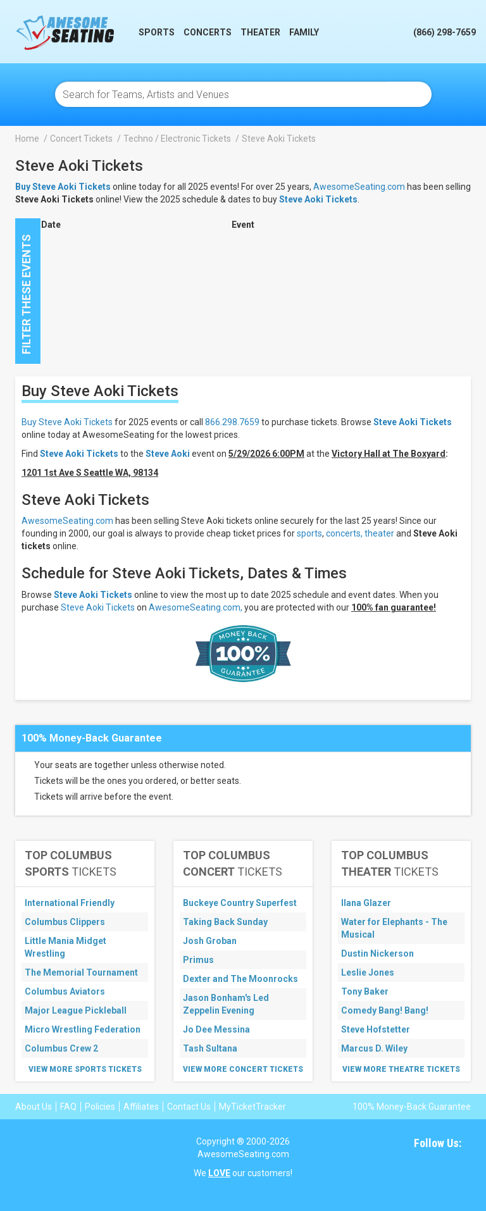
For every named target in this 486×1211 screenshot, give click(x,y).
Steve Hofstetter (375, 1029)
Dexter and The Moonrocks (240, 979)
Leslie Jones (367, 972)
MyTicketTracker (252, 1107)
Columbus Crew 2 (61, 1048)
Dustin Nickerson (377, 953)
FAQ (68, 1107)
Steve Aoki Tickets (318, 199)
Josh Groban (210, 941)
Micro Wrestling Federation (82, 1029)
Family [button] (304, 32)
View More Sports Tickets (85, 1069)
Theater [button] (260, 32)
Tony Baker (365, 991)
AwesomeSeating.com (359, 187)
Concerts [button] (208, 32)
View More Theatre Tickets (401, 1069)
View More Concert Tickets (243, 1069)
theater (379, 533)
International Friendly (70, 903)
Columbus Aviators (65, 991)
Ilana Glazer (366, 903)
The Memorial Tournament (81, 972)
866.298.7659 (232, 422)
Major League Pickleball (76, 1010)
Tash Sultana (210, 1048)
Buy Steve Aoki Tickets (67, 422)
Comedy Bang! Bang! (384, 1010)
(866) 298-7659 (444, 32)
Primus (198, 960)
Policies (100, 1107)
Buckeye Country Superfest (240, 903)
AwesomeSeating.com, (195, 607)
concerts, (344, 533)
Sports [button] (157, 32)
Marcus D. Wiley (374, 1048)
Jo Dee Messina (216, 1029)
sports (309, 533)
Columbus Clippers (65, 922)
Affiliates (141, 1107)
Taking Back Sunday (225, 922)
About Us (33, 1107)
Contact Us (189, 1107)
